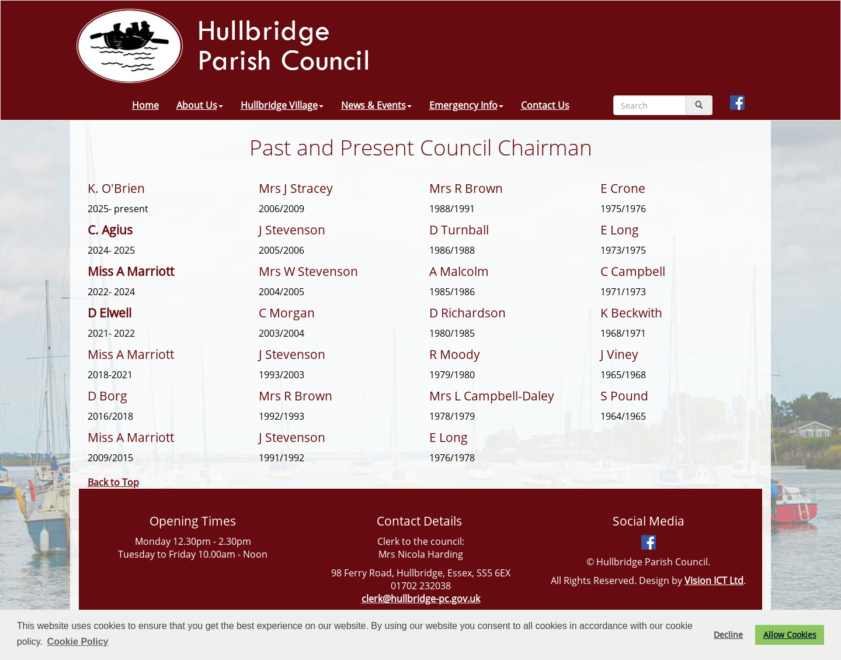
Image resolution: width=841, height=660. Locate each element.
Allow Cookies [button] (789, 634)
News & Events (376, 105)
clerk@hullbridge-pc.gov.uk (421, 598)
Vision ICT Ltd (713, 580)
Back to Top (113, 482)
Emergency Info (466, 105)
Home (145, 105)
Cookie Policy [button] (78, 642)
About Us (199, 105)
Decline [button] (728, 634)
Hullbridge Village (282, 105)
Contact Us (545, 105)
